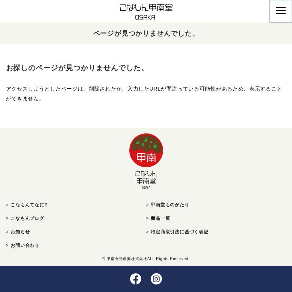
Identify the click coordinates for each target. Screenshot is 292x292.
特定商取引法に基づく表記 (180, 232)
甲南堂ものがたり (170, 204)
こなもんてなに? (29, 204)
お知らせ (20, 232)
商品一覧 (160, 218)
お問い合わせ (25, 245)
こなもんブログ (27, 218)
